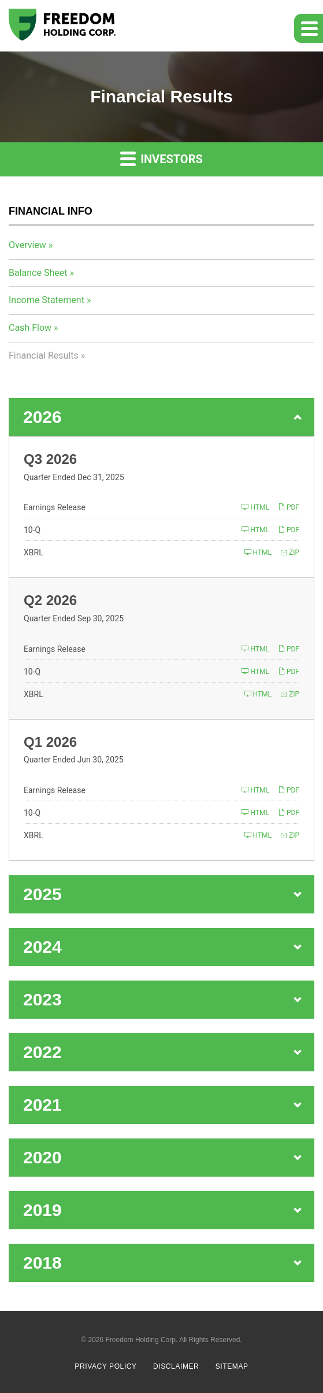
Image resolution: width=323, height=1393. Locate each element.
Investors (161, 158)
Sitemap (232, 1366)
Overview (27, 244)
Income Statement (46, 299)
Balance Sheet (38, 272)
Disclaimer (176, 1366)
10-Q (32, 530)
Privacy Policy (105, 1366)
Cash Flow (30, 327)
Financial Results (44, 355)
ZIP (289, 552)
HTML (255, 507)
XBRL (33, 552)
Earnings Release (55, 507)
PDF (288, 507)
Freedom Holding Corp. (142, 1340)
